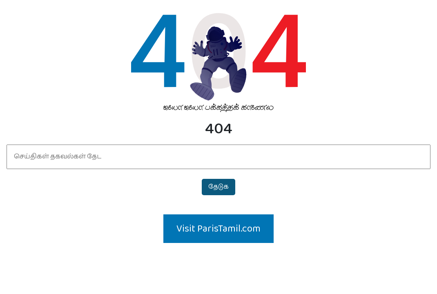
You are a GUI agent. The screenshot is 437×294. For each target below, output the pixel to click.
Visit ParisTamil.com (218, 228)
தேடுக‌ (218, 187)
